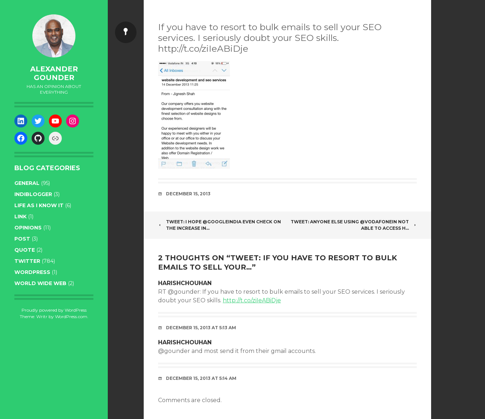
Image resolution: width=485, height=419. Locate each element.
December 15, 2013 (188, 193)
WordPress (32, 272)
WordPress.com (71, 316)
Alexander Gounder (54, 73)
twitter (27, 261)
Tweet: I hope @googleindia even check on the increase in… (219, 225)
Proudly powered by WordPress (54, 310)
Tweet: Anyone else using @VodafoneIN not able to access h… (354, 225)
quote (24, 250)
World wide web (40, 283)
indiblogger (33, 194)
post (22, 239)
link (20, 216)
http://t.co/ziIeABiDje (252, 300)
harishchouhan (185, 283)
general (27, 183)
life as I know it (39, 205)
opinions (28, 227)
